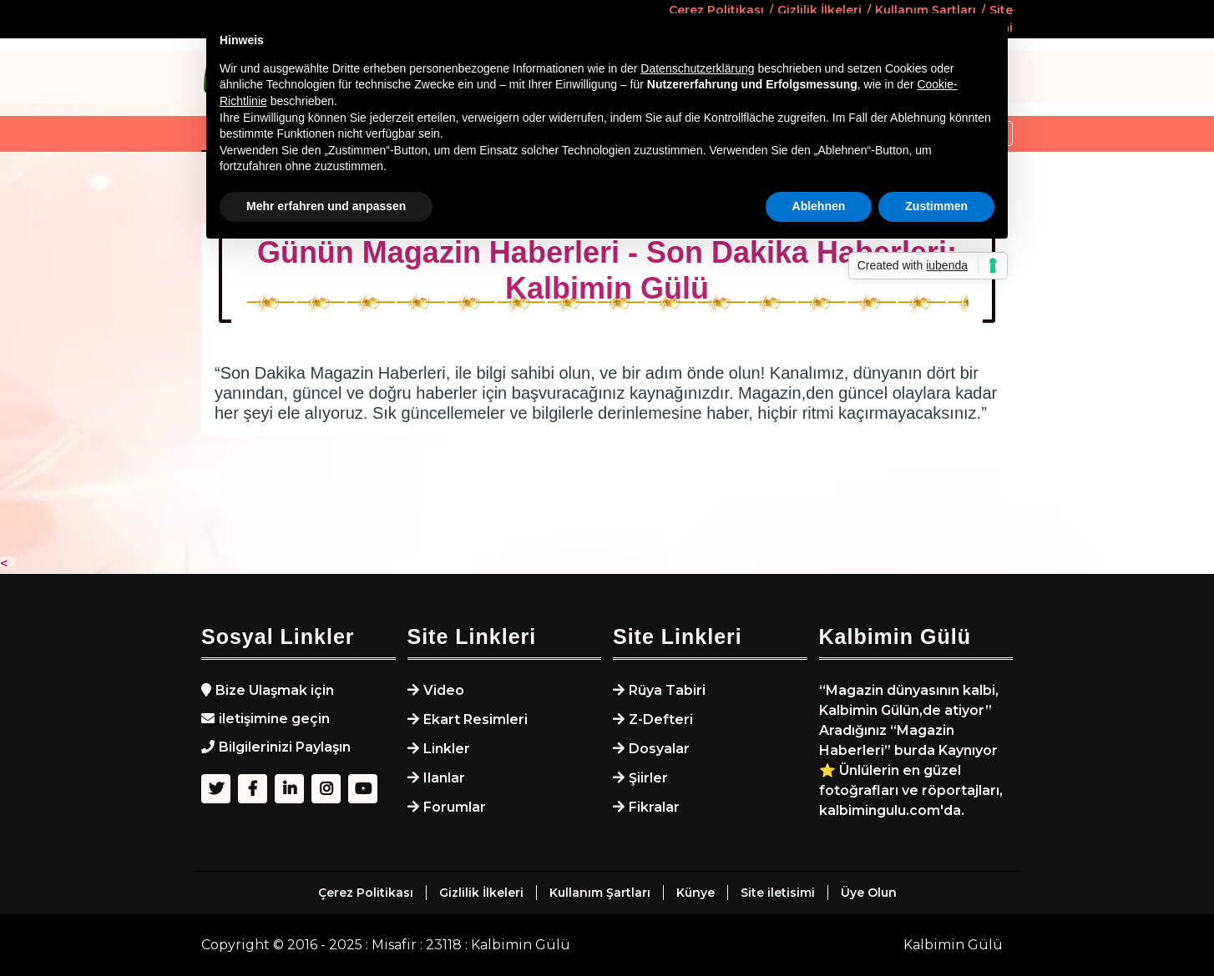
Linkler (446, 749)
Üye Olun (869, 892)
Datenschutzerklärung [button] (697, 68)
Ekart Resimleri (475, 719)
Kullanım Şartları (599, 892)
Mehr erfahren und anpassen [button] (326, 206)
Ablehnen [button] (819, 206)
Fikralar (654, 807)
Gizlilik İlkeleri (481, 892)
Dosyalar (659, 749)
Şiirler (648, 778)
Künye (695, 892)
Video (443, 690)
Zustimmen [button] (936, 206)
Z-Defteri (661, 719)
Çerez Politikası (365, 892)
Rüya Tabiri (667, 690)
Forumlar (454, 807)
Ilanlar (444, 778)
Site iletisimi (778, 892)
